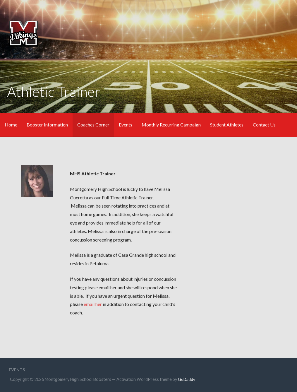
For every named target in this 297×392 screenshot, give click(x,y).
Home (11, 124)
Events (125, 124)
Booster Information (47, 124)
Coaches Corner (93, 124)
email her (93, 304)
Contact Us (264, 124)
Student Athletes (226, 124)
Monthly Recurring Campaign (171, 124)
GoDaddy (186, 379)
